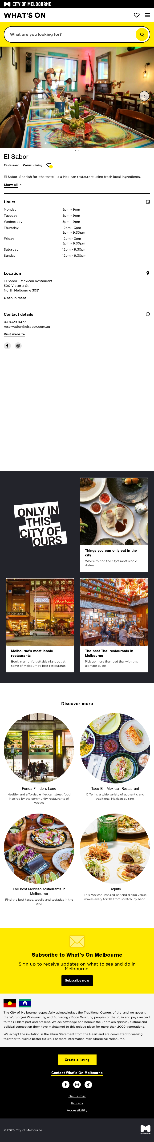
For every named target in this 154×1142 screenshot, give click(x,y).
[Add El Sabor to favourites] (49, 165)
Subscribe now (77, 980)
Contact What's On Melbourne (77, 1072)
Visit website (14, 334)
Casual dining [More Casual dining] (32, 165)
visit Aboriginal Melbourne (105, 1039)
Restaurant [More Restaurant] (11, 165)
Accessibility (77, 1110)
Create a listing (77, 1060)
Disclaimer (77, 1096)
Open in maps (15, 298)
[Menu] (147, 15)
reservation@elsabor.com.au (27, 326)
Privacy (77, 1103)
